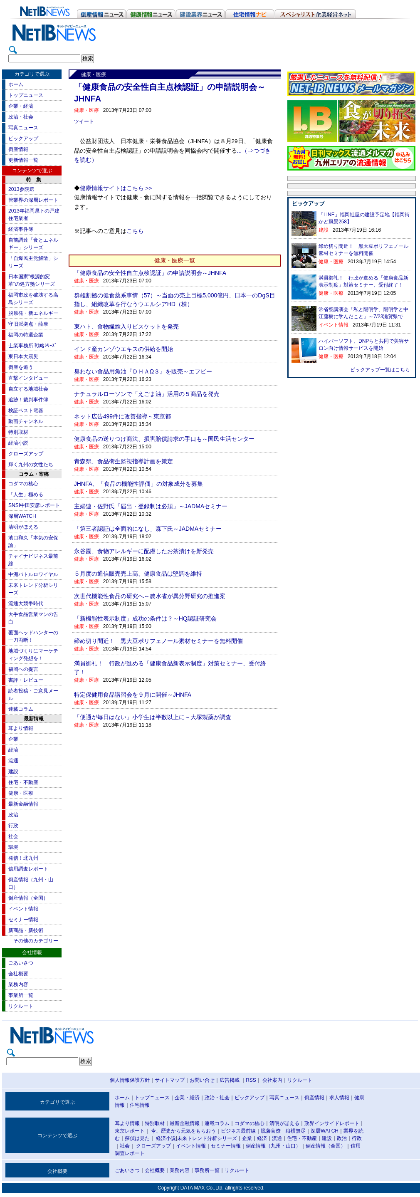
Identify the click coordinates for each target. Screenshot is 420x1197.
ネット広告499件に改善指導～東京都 (122, 416)
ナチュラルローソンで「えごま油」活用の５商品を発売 (147, 394)
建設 (13, 771)
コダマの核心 (23, 484)
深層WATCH (22, 516)
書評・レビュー (25, 680)
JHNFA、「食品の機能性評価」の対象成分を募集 (138, 483)
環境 (13, 847)
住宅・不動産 (23, 782)
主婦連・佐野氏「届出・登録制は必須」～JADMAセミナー (150, 506)
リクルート (20, 1006)
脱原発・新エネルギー (33, 313)
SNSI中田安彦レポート (34, 505)
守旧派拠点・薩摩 (28, 324)
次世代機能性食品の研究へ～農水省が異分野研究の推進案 (149, 596)
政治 (13, 815)
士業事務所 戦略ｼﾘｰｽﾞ (32, 346)
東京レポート (130, 1131)
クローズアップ (25, 454)
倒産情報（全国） (28, 898)
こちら (135, 231)
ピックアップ (23, 138)
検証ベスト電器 (25, 410)
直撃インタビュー (28, 378)
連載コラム (20, 709)
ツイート (84, 121)
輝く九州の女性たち (30, 464)
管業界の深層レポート (33, 200)
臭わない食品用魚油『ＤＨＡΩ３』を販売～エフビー (143, 371)
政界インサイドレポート (331, 1123)
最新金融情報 (23, 804)
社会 (13, 836)
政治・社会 (20, 117)
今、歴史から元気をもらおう (183, 1131)
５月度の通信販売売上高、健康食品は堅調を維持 (138, 573)
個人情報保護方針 (130, 1080)
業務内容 (18, 984)
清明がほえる (23, 527)
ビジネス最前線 (238, 1131)
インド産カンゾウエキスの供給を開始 (123, 349)
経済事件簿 (20, 229)
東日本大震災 (23, 356)
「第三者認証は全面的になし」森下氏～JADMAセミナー (148, 528)
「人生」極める (25, 494)
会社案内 (272, 1080)
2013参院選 (21, 189)
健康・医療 (20, 793)
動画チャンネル (25, 421)
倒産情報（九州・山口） (273, 1146)
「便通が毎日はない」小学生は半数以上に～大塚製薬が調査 (152, 717)
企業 (13, 739)
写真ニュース (23, 128)
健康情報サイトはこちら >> (116, 188)
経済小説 (18, 443)
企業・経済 (20, 106)
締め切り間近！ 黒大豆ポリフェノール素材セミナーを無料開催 (158, 641)
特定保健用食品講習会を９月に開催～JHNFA (132, 694)
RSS (251, 1080)
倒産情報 (18, 149)
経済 (13, 750)
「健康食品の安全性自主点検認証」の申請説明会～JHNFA (150, 273)
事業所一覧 (20, 995)
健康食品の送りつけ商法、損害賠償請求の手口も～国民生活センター (164, 438)
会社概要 (18, 974)
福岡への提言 (23, 669)
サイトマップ (170, 1080)
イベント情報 (23, 909)
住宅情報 (140, 1105)
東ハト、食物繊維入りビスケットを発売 (126, 326)
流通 (13, 761)
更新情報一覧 (23, 160)
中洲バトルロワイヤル (33, 574)
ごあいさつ (20, 963)
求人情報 (339, 1098)
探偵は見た (137, 1138)
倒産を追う (20, 367)
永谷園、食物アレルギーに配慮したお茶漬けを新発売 (144, 551)
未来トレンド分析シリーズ (207, 1138)
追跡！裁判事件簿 (28, 400)
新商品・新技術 (25, 930)
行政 (13, 826)
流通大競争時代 (25, 603)
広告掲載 (230, 1080)
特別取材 (18, 432)
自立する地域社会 (28, 389)
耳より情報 (20, 728)
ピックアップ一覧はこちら (380, 370)
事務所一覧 (207, 1170)
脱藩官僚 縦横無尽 (283, 1131)
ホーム (15, 84)
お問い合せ (202, 1080)
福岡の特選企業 (25, 335)
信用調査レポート (28, 869)
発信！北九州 (23, 858)
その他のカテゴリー (35, 941)
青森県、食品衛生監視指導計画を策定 (123, 461)
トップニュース (25, 95)
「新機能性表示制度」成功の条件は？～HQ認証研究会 (145, 618)
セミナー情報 (23, 919)
